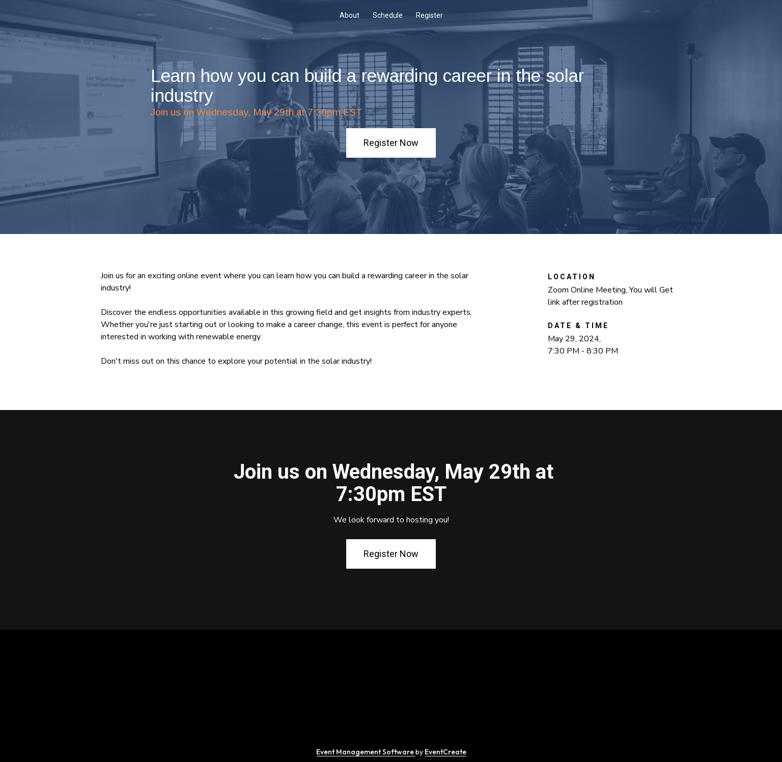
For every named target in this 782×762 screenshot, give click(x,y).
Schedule (388, 15)
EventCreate (445, 751)
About (349, 15)
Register (429, 15)
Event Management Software (365, 751)
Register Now (391, 142)
